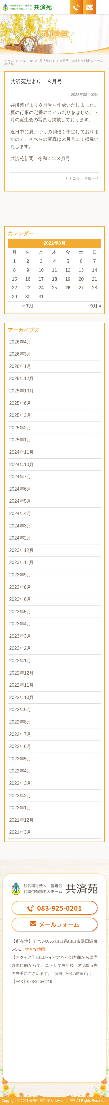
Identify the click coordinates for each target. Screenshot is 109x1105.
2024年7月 (20, 476)
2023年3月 (20, 636)
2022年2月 (20, 795)
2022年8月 (20, 721)
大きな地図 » (37, 949)
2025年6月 (20, 403)
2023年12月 (21, 550)
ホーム (9, 60)
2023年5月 (20, 611)
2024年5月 (20, 501)
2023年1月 (20, 660)
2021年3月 (20, 832)
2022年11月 (21, 685)
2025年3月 (20, 415)
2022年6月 (20, 746)
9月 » (95, 305)
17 (41, 279)
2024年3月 (20, 525)
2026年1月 (20, 366)
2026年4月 (20, 341)
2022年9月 (20, 709)
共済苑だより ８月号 (36, 81)
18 (54, 279)
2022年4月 (20, 770)
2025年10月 (21, 390)
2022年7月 (20, 734)
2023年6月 (20, 599)
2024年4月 (20, 513)
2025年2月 (20, 427)
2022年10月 (21, 697)
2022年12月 (21, 673)
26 (67, 287)
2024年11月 (21, 452)
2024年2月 (20, 538)
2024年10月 (21, 464)
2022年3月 (20, 783)
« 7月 (27, 305)
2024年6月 (20, 489)
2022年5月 (20, 758)
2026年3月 (20, 354)
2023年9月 (20, 574)
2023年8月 (20, 587)
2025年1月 (20, 439)
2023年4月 (20, 623)
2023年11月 (21, 562)
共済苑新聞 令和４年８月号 (40, 158)
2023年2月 (20, 648)
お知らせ (91, 178)
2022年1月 (20, 807)
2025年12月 (21, 378)
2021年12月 (21, 820)
